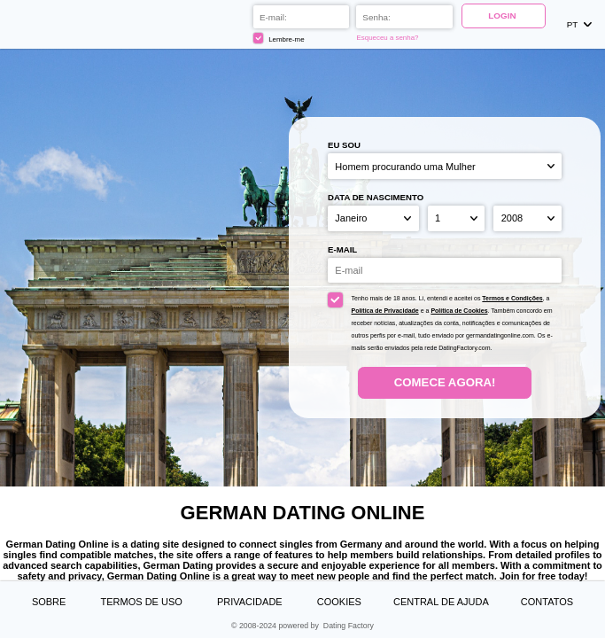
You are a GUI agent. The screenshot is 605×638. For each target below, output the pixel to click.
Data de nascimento (375, 197)
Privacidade (251, 601)
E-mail (342, 249)
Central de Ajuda (441, 601)
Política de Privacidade (384, 310)
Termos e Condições (512, 298)
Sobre (50, 601)
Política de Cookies (458, 310)
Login (503, 15)
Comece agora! (445, 382)
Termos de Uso (143, 601)
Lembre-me (279, 38)
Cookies (339, 601)
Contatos (547, 601)
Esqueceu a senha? (389, 38)
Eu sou (344, 145)
